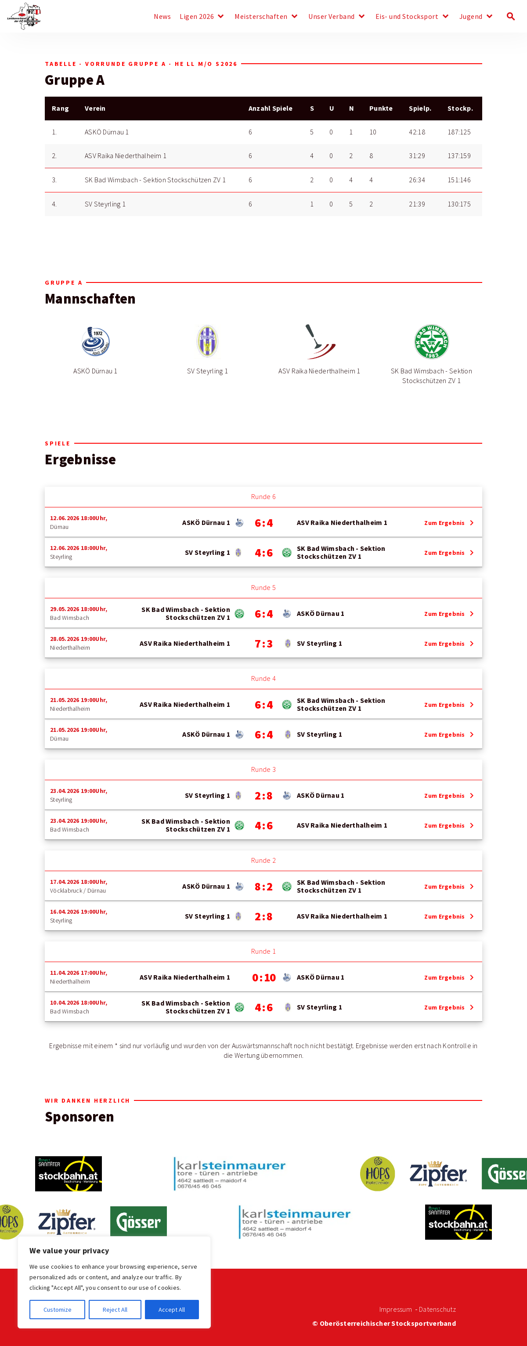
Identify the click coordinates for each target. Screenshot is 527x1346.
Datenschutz (437, 1309)
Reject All (115, 1309)
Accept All (172, 1309)
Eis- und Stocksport (407, 16)
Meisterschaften (261, 16)
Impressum (395, 1309)
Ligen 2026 (197, 16)
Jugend (471, 16)
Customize (57, 1309)
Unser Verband (331, 16)
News (162, 16)
